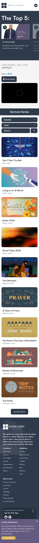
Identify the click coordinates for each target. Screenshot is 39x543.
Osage (5, 471)
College (22, 461)
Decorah (6, 455)
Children (22, 451)
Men (21, 468)
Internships (6, 485)
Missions (22, 471)
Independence (8, 464)
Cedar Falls (7, 451)
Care (21, 474)
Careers (5, 488)
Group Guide (9, 79)
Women (22, 464)
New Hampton (8, 468)
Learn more (8, 538)
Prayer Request (8, 498)
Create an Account (9, 482)
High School (24, 458)
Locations (7, 448)
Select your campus (15, 5)
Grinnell (5, 461)
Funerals (6, 495)
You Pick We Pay (8, 501)
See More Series (19, 412)
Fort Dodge (7, 458)
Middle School (24, 455)
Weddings (6, 492)
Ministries (23, 448)
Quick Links (7, 479)
